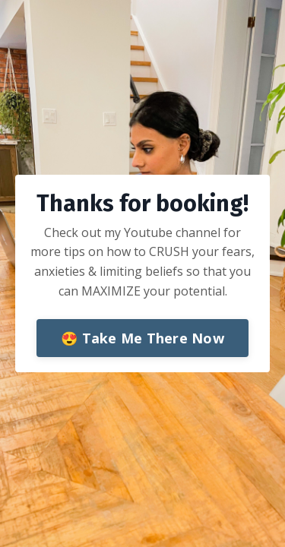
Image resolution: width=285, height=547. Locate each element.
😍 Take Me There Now (142, 338)
